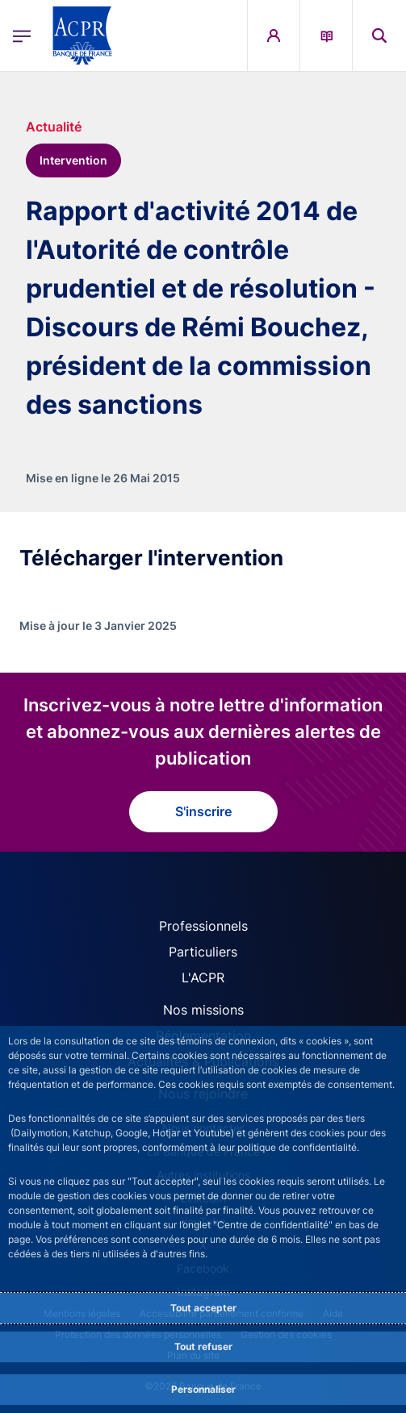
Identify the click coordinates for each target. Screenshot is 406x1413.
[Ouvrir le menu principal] (22, 36)
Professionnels (203, 926)
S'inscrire (203, 811)
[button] (379, 35)
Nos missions (203, 1010)
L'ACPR (203, 977)
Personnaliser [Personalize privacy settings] (203, 1389)
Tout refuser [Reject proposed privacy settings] (203, 1346)
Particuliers (203, 952)
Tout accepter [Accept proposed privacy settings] (203, 1308)
